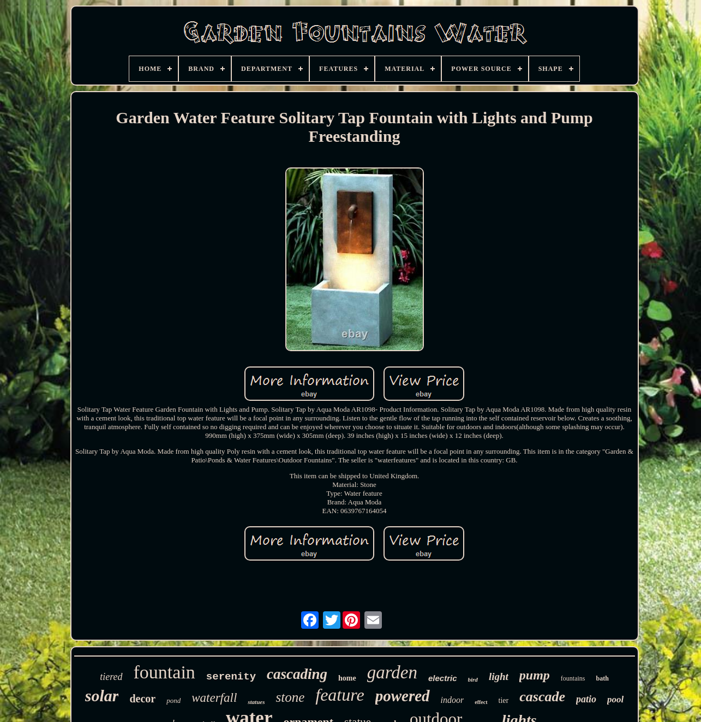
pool (615, 699)
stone (289, 697)
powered (402, 696)
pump (534, 675)
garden (392, 672)
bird (473, 679)
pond (173, 700)
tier (504, 700)
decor (142, 699)
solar (102, 696)
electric (442, 678)
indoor (452, 700)
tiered (111, 676)
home (347, 678)
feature (339, 695)
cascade (542, 697)
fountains (573, 678)
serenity (231, 677)
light (498, 676)
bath (602, 678)
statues (256, 702)
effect (481, 702)
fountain (164, 672)
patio (586, 699)
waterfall (214, 698)
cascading (297, 674)
